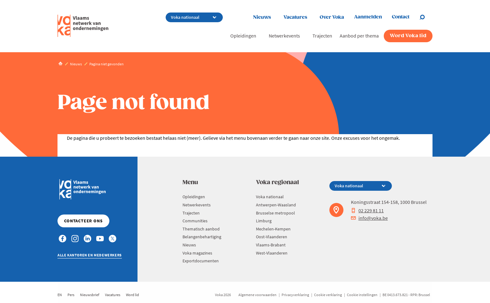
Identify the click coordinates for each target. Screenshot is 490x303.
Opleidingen (243, 36)
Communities (195, 221)
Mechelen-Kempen (273, 229)
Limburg (264, 221)
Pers (71, 294)
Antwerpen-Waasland (276, 205)
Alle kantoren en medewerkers (90, 255)
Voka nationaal (270, 196)
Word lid (132, 294)
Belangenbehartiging (201, 237)
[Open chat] (425, 17)
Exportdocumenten (200, 261)
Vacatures (295, 17)
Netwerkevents (284, 36)
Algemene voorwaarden (257, 294)
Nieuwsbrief (89, 294)
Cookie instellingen (362, 294)
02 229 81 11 (367, 210)
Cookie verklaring (328, 294)
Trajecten (322, 36)
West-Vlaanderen (272, 253)
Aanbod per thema (359, 36)
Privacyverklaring (295, 294)
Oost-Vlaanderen (271, 237)
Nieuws (262, 17)
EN (60, 294)
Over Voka (332, 17)
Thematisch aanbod (201, 229)
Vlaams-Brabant (271, 245)
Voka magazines (197, 253)
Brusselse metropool (275, 213)
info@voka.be (369, 218)
